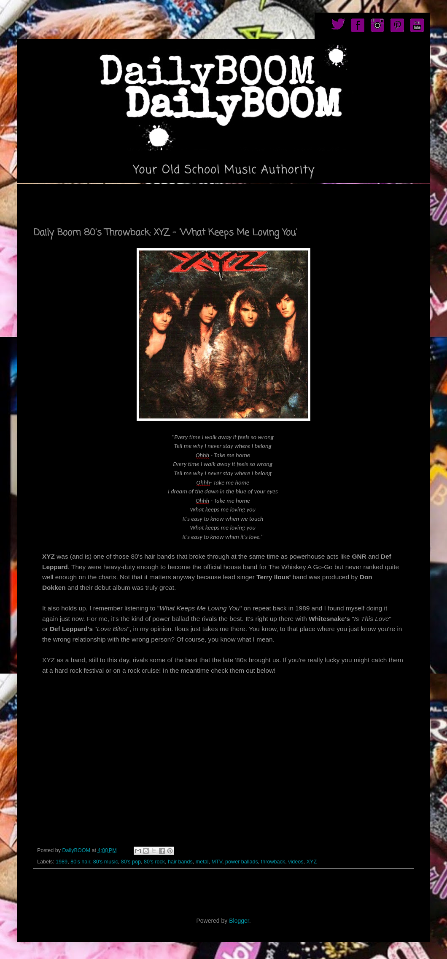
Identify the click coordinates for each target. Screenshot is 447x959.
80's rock (154, 862)
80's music (105, 862)
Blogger (239, 920)
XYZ (312, 862)
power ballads (241, 862)
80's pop (131, 862)
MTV (217, 862)
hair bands (180, 862)
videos (295, 862)
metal (202, 862)
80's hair (80, 862)
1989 (61, 862)
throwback (273, 862)
